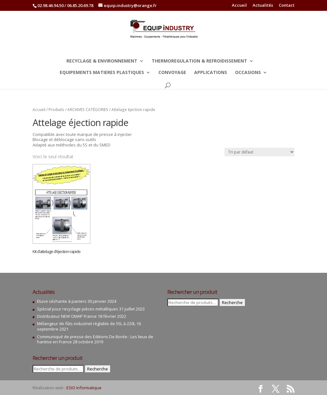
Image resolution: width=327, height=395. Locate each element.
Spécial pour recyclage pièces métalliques (77, 309)
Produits (56, 109)
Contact (286, 5)
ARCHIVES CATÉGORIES (87, 109)
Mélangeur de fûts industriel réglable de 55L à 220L (86, 323)
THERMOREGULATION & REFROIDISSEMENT (199, 61)
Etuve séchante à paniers (62, 301)
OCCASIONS (248, 72)
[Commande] (259, 152)
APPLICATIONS (210, 72)
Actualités (263, 5)
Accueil (239, 5)
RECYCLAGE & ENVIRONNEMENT (101, 61)
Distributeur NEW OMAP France (67, 316)
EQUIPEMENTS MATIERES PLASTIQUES (102, 72)
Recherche (97, 369)
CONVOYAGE (172, 72)
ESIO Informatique (84, 388)
